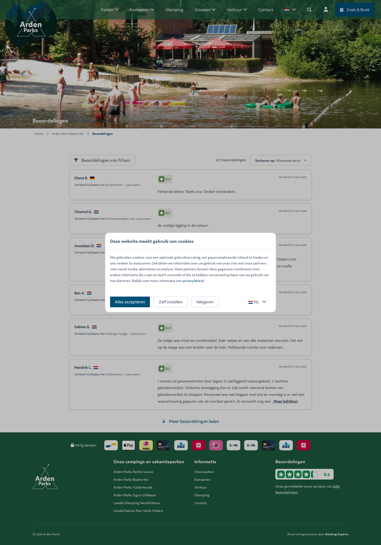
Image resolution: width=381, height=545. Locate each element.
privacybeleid (193, 280)
